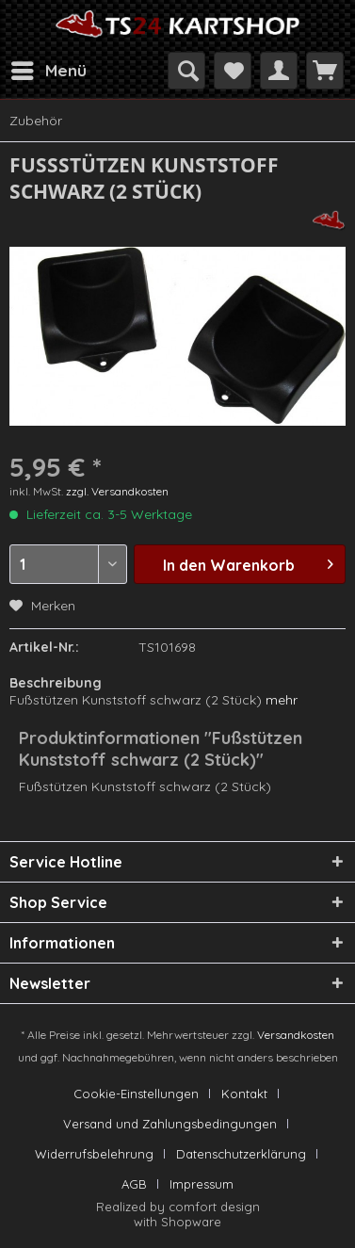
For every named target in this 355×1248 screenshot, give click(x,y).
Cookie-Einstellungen (136, 1093)
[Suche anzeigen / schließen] (186, 70)
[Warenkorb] (325, 70)
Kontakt (244, 1093)
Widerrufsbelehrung (94, 1153)
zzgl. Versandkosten (117, 491)
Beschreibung (55, 682)
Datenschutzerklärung (241, 1153)
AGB (134, 1183)
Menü (49, 68)
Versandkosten (295, 1035)
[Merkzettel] (232, 70)
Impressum (201, 1183)
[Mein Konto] (279, 70)
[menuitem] (48, 70)
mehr (282, 699)
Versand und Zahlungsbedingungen (170, 1123)
